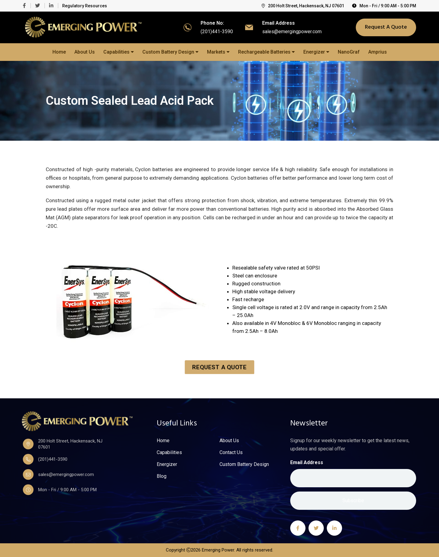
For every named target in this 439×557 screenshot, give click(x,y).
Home (59, 52)
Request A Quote (386, 27)
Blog (161, 476)
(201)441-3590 (217, 31)
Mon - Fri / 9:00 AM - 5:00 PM (384, 5)
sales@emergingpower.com (292, 31)
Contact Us (231, 452)
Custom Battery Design (170, 52)
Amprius (377, 52)
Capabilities (118, 52)
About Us (84, 52)
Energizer (316, 52)
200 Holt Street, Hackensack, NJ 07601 (303, 5)
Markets (218, 52)
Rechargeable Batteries (266, 52)
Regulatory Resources (84, 5)
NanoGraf (349, 52)
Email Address (306, 462)
